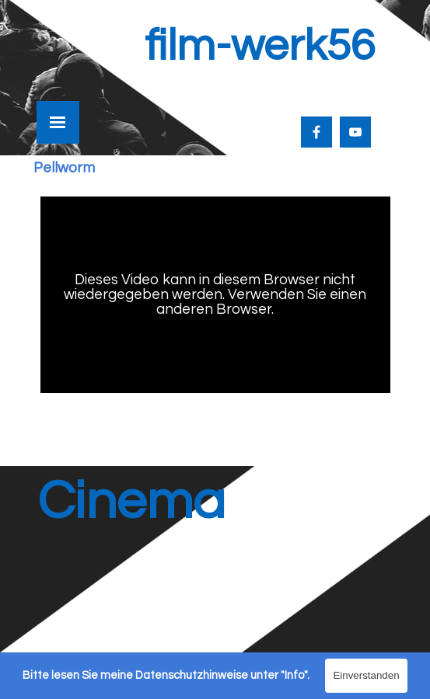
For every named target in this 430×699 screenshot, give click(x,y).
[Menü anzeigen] (58, 122)
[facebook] (316, 132)
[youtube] (355, 132)
